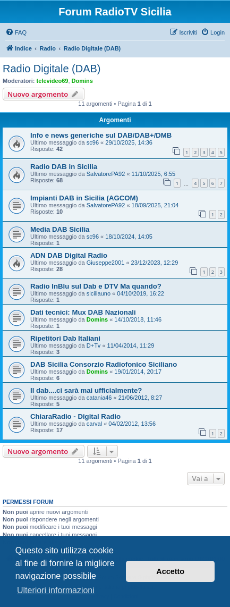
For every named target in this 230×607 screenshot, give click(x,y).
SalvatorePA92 (106, 174)
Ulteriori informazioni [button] (56, 590)
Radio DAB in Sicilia (63, 167)
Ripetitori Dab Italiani (65, 338)
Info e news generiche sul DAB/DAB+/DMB (101, 135)
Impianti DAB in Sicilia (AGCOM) (84, 198)
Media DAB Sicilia (59, 229)
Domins (82, 81)
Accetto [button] (170, 571)
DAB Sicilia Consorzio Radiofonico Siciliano (103, 364)
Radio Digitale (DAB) (52, 68)
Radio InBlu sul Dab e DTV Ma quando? (95, 286)
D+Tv (94, 345)
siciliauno (98, 293)
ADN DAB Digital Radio (68, 255)
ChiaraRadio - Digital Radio (75, 416)
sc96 (93, 142)
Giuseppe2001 (106, 262)
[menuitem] (16, 32)
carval (94, 423)
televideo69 (53, 81)
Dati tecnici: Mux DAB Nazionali (83, 312)
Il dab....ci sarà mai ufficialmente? (86, 390)
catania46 (99, 397)
